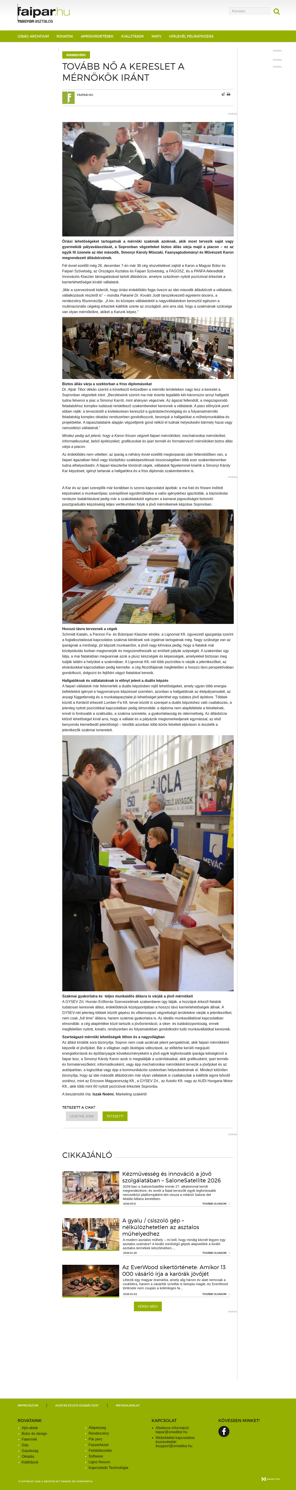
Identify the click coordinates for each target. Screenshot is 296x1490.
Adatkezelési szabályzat (77, 1405)
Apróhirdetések (97, 36)
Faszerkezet (99, 1445)
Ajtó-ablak (30, 1428)
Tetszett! (115, 1116)
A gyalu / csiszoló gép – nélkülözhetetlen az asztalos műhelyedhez (160, 1227)
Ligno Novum (99, 1462)
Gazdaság (30, 1451)
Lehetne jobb (82, 1116)
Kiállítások (132, 36)
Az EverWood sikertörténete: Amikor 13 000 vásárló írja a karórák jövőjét (174, 1270)
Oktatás (28, 1456)
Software (96, 1456)
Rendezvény (76, 55)
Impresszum (28, 1405)
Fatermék (29, 1439)
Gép (25, 1445)
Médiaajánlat (128, 1405)
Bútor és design (34, 1434)
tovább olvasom (214, 1203)
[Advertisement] (148, 1348)
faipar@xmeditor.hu (171, 1432)
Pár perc (95, 1439)
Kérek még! (148, 1306)
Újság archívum (33, 36)
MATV (156, 36)
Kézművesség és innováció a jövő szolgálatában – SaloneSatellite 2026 (171, 1177)
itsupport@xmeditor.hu (174, 1446)
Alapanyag (97, 1428)
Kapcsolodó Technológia (108, 1468)
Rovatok (65, 36)
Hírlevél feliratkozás (191, 36)
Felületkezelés (100, 1450)
